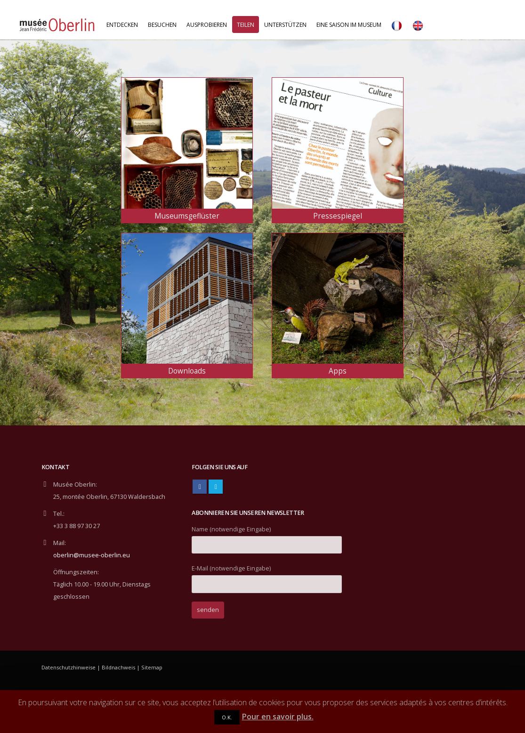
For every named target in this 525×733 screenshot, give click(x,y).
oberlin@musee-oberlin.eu (91, 555)
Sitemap (151, 667)
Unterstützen (285, 25)
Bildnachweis (118, 667)
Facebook (200, 487)
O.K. (227, 717)
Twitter (216, 487)
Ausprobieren (206, 25)
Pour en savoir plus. (278, 716)
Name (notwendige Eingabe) (267, 536)
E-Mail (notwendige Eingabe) (267, 575)
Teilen (245, 25)
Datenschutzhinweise (68, 667)
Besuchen (162, 25)
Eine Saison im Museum (348, 25)
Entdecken (122, 25)
